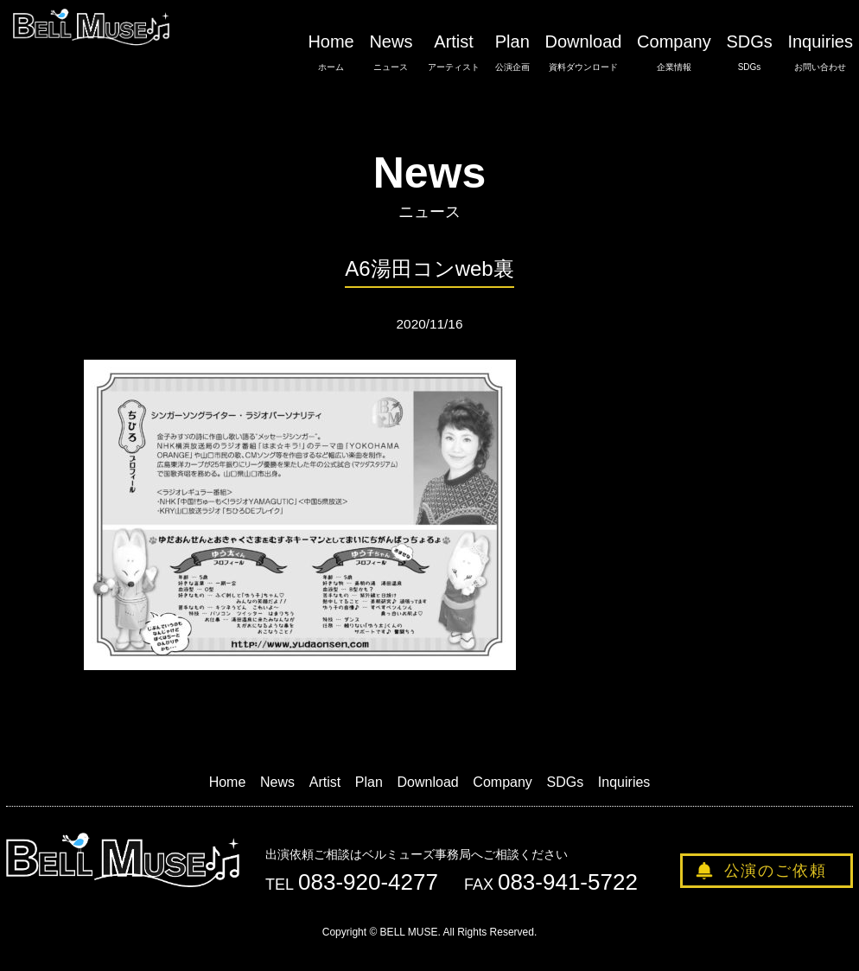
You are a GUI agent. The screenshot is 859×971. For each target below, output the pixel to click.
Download (582, 52)
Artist (454, 52)
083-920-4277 (368, 882)
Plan (512, 52)
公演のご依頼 (775, 870)
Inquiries (820, 52)
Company (674, 52)
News (390, 52)
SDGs (749, 52)
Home (330, 52)
